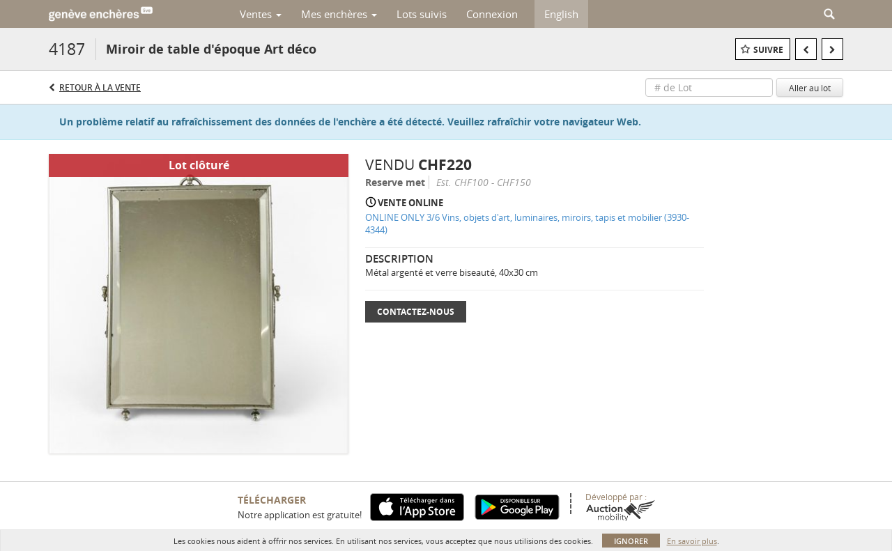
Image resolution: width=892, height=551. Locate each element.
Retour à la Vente (100, 87)
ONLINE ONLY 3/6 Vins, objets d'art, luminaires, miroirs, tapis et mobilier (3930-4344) (527, 224)
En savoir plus (692, 541)
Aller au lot (810, 87)
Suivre (768, 50)
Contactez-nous (415, 312)
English (561, 14)
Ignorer (631, 541)
